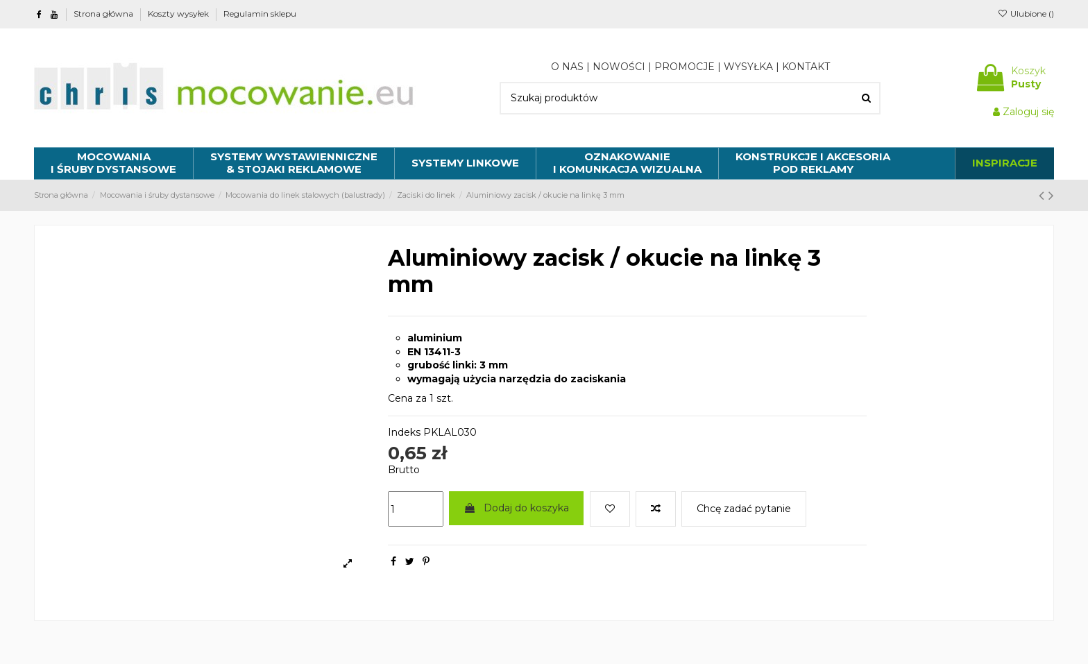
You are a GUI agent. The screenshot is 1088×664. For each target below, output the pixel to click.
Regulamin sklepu (259, 13)
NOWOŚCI (619, 66)
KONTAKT (806, 66)
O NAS (567, 66)
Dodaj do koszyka (516, 508)
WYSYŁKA (748, 66)
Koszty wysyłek (179, 13)
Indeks (404, 432)
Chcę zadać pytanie (744, 508)
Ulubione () (1026, 13)
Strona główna (104, 13)
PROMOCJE (684, 66)
